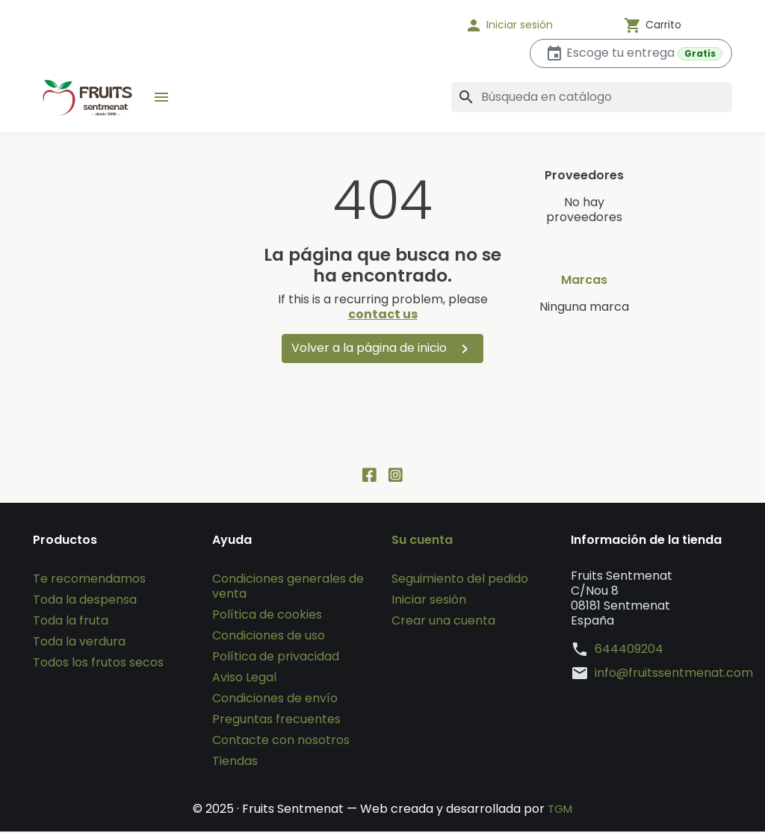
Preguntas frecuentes (276, 720)
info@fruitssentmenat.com (674, 674)
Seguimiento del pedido (459, 580)
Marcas (584, 280)
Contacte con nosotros (281, 741)
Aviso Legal (244, 678)
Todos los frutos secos (98, 663)
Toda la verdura (79, 642)
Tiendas (235, 762)
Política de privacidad (275, 657)
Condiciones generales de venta (288, 588)
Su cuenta (422, 541)
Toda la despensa (85, 601)
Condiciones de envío (275, 699)
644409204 (629, 650)
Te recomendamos (89, 580)
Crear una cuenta (443, 622)
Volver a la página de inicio (382, 348)
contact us (383, 314)
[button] (528, 25)
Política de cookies (267, 616)
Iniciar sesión (428, 601)
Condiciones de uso (268, 636)
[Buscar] (591, 97)
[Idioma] (405, 25)
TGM (560, 810)
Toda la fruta (70, 622)
